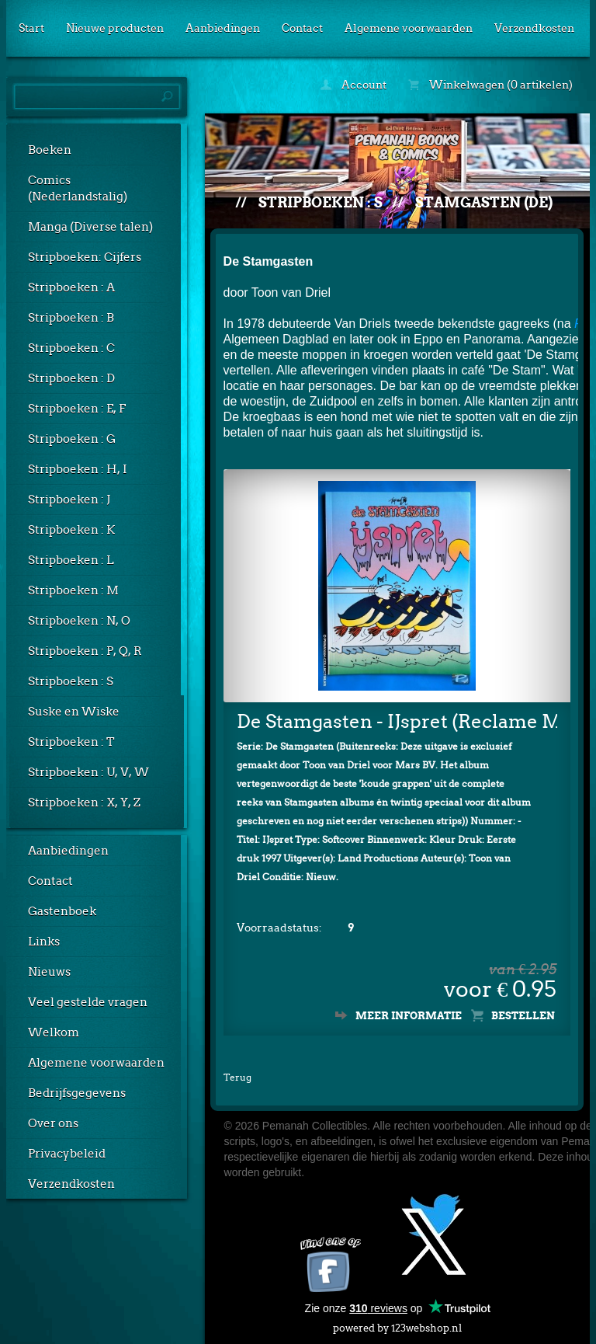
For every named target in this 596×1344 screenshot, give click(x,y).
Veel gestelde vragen (87, 1002)
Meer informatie (408, 1016)
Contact (302, 28)
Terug (237, 1077)
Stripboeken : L (71, 560)
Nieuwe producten (115, 28)
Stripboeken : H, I (77, 469)
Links (44, 942)
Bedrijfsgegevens (77, 1093)
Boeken (49, 150)
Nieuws (49, 972)
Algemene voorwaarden (409, 28)
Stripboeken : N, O (79, 621)
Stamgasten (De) (484, 202)
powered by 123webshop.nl (397, 1325)
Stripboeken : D (71, 378)
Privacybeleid (67, 1154)
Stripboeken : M (73, 590)
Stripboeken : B (71, 318)
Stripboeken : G (72, 439)
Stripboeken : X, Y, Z (84, 803)
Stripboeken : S (70, 681)
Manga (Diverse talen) (90, 227)
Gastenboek (62, 911)
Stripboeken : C (71, 348)
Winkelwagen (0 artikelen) (490, 84)
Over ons (53, 1123)
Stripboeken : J (69, 500)
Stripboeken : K (71, 530)
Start (31, 28)
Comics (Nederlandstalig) (77, 188)
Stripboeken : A (71, 287)
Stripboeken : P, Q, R (85, 651)
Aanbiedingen (222, 28)
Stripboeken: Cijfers (84, 257)
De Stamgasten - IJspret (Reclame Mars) (397, 721)
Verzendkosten (534, 28)
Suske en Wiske (74, 712)
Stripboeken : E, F (77, 409)
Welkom (53, 1032)
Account (353, 84)
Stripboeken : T (71, 742)
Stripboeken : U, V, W (88, 772)
